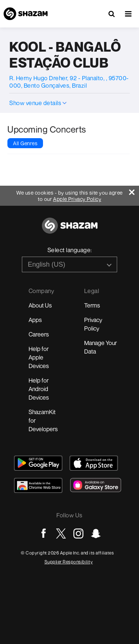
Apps (35, 319)
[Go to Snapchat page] (96, 533)
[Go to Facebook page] (44, 533)
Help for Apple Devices (39, 357)
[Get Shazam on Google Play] (38, 463)
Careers (39, 334)
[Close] (134, 190)
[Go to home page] (69, 229)
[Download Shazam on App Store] (94, 463)
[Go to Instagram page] (78, 533)
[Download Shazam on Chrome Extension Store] (38, 485)
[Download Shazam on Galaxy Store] (96, 485)
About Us (40, 305)
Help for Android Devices (39, 389)
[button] (128, 13)
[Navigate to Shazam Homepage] (25, 13)
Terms (92, 305)
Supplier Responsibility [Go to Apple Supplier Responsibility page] (68, 562)
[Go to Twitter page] (61, 533)
